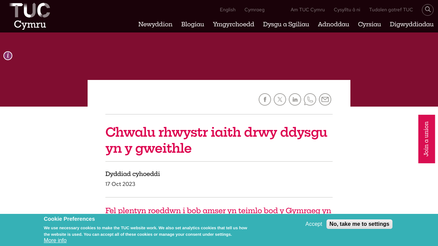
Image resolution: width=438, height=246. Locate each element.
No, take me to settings (359, 225)
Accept (313, 225)
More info (55, 241)
